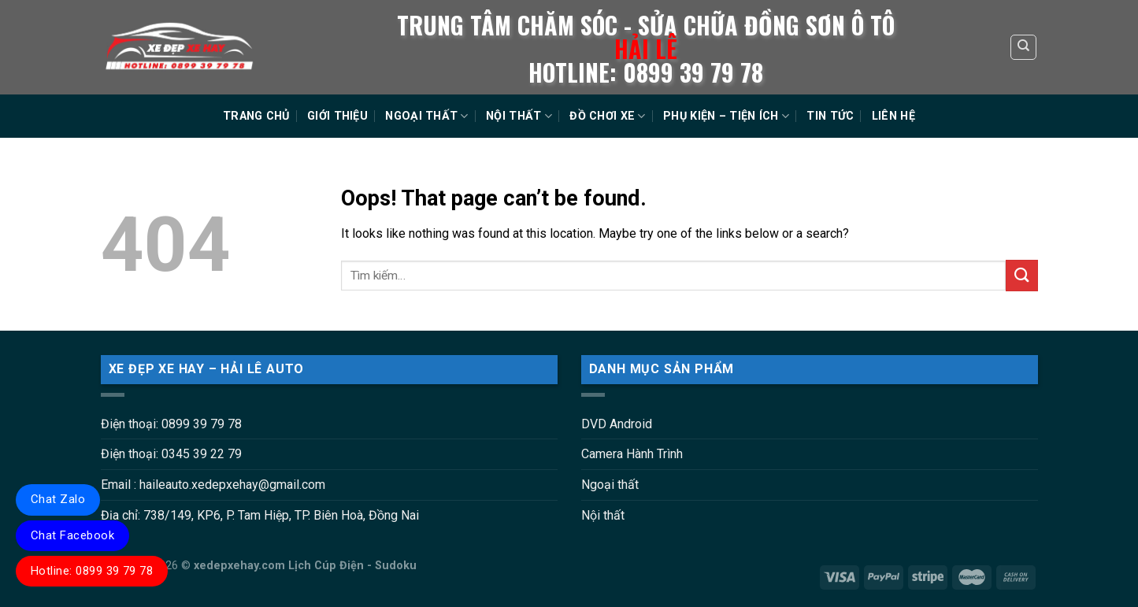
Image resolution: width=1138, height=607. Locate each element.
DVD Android (616, 423)
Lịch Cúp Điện (326, 565)
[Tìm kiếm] (1023, 47)
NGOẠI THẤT (426, 116)
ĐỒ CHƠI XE (607, 116)
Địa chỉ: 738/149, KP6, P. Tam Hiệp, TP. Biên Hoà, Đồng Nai (260, 515)
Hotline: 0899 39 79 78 (92, 571)
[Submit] (1021, 275)
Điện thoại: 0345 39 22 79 (171, 453)
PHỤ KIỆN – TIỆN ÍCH (726, 116)
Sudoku (396, 565)
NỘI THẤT (519, 116)
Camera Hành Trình (632, 453)
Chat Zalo (58, 499)
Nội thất (603, 515)
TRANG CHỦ (256, 116)
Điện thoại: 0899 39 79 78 (171, 423)
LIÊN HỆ (893, 116)
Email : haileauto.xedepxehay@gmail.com (213, 484)
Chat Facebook (72, 535)
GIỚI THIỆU (337, 116)
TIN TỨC (830, 116)
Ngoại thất (610, 484)
